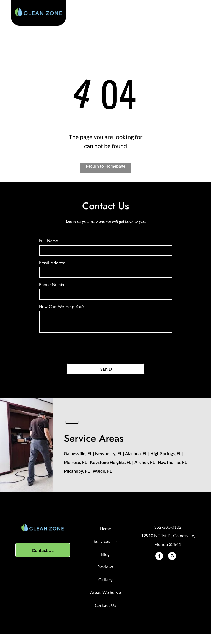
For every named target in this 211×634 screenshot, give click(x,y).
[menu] (199, 15)
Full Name (48, 241)
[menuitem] (105, 528)
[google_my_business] (172, 556)
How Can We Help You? (62, 306)
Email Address (52, 263)
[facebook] (159, 556)
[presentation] (81, 347)
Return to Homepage (105, 165)
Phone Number (53, 284)
